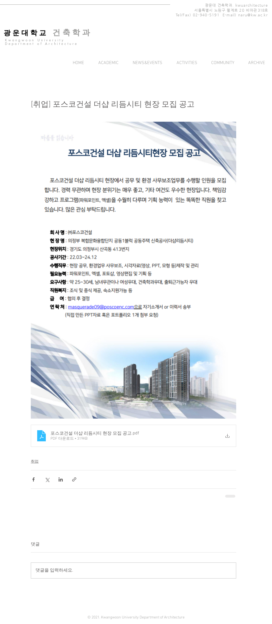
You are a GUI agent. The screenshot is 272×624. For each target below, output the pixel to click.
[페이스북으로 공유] (33, 479)
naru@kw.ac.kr (253, 15)
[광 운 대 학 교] (25, 33)
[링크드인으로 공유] (60, 479)
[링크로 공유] (74, 479)
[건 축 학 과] (71, 33)
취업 (35, 461)
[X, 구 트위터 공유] (47, 479)
